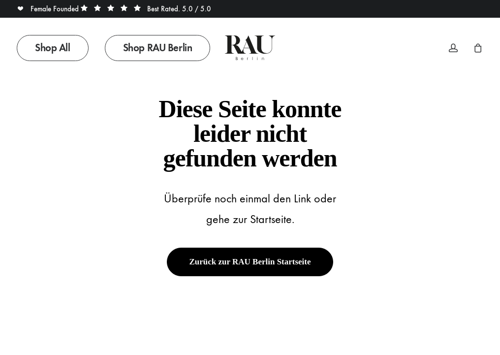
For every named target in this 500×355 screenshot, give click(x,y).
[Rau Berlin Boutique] (250, 47)
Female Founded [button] (49, 8)
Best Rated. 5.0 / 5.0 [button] (146, 8)
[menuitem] (56, 48)
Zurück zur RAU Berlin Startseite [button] (250, 261)
